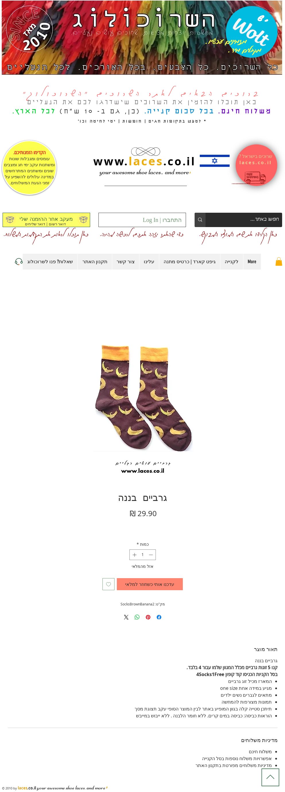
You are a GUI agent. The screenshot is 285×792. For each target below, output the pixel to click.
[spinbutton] (142, 555)
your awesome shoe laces (130, 171)
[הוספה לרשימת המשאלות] (108, 584)
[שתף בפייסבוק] (159, 617)
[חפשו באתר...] (248, 220)
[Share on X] (126, 617)
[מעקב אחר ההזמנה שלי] (46, 220)
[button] (278, 261)
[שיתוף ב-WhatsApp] (137, 617)
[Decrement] (151, 555)
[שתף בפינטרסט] (148, 617)
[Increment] (133, 555)
